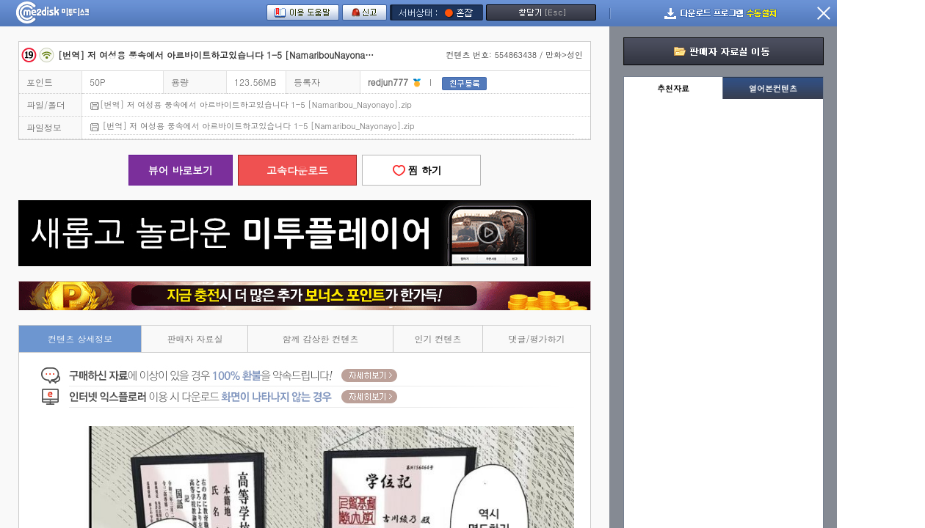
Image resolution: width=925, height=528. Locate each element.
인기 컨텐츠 (438, 338)
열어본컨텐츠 (773, 88)
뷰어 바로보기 (181, 170)
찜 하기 (421, 170)
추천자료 (673, 88)
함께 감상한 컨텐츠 (321, 338)
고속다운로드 (297, 170)
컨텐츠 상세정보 (80, 338)
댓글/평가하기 (537, 338)
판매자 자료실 (194, 338)
